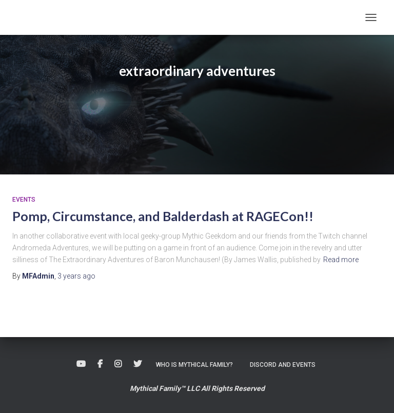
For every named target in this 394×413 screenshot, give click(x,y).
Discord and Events (283, 364)
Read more (341, 259)
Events (23, 199)
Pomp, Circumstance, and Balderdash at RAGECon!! (162, 216)
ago (76, 276)
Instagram (118, 364)
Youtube (81, 364)
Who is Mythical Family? (194, 364)
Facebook (100, 364)
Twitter (137, 364)
